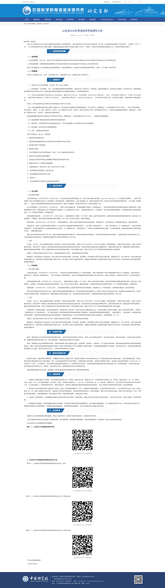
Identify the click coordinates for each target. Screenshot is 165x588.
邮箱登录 (106, 2)
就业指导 (92, 19)
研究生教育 (31, 23)
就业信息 (46, 23)
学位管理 (81, 19)
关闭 (92, 35)
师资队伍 (48, 19)
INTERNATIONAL (107, 19)
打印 (86, 35)
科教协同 (134, 19)
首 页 (27, 19)
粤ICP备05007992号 (88, 576)
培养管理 (70, 19)
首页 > (26, 23)
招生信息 (59, 19)
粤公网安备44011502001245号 (63, 579)
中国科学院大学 (116, 2)
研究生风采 (122, 19)
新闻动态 (36, 19)
